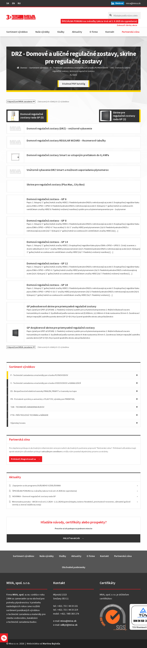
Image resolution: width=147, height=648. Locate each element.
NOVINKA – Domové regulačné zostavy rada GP (34, 496)
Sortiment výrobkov (17, 31)
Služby (60, 31)
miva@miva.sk (133, 3)
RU (19, 3)
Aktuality (77, 31)
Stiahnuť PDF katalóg (73, 83)
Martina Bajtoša (51, 643)
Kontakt (109, 31)
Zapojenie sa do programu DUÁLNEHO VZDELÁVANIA (36, 485)
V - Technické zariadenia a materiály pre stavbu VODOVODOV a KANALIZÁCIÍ (45, 383)
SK (7, 3)
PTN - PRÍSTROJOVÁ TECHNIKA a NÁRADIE (29, 415)
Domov (23, 67)
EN (13, 3)
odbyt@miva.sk (68, 624)
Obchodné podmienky (73, 567)
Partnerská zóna (130, 31)
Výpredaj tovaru (17, 423)
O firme (94, 31)
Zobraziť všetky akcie (127, 25)
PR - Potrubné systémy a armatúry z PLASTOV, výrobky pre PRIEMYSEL (42, 399)
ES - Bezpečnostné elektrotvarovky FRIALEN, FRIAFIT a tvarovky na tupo (43, 391)
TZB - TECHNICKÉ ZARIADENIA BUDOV (27, 407)
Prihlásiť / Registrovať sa (23, 459)
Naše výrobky (42, 31)
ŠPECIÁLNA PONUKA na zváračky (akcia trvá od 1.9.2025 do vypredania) (99, 21)
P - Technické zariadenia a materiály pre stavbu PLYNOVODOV (79, 67)
